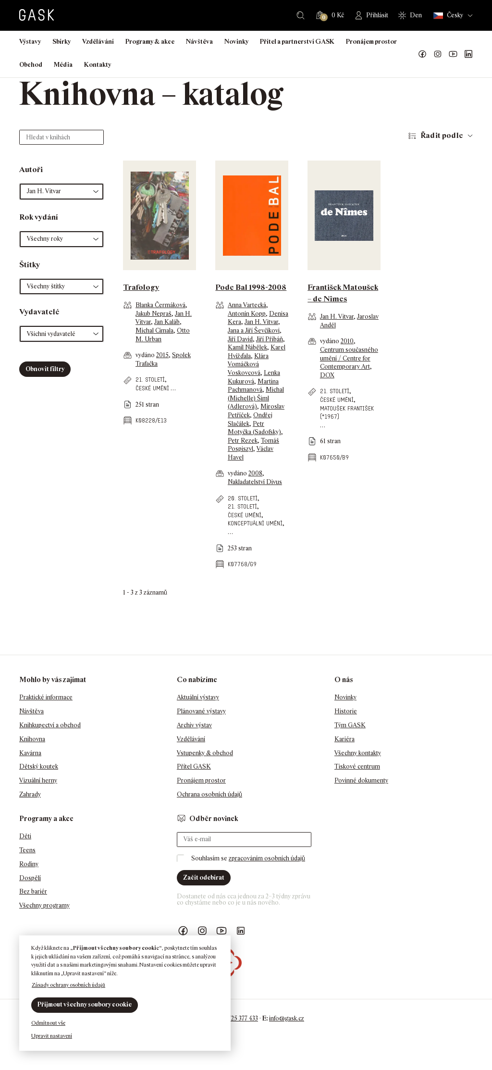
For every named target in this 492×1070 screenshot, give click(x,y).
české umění (152, 388)
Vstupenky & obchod (205, 753)
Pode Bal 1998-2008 (250, 287)
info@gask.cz (286, 1018)
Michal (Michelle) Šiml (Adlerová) (256, 398)
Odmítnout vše (48, 1023)
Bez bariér (33, 891)
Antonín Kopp (247, 313)
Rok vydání (38, 217)
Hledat (300, 15)
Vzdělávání (98, 41)
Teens (27, 850)
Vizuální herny (38, 780)
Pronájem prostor (371, 41)
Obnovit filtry (44, 369)
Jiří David (240, 339)
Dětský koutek (38, 766)
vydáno (145, 355)
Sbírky (61, 41)
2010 (347, 341)
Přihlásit (377, 15)
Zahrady (30, 794)
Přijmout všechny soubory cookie (84, 1004)
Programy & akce (149, 41)
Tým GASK (350, 725)
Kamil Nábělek (247, 347)
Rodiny (28, 864)
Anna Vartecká (247, 305)
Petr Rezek (243, 440)
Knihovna (32, 739)
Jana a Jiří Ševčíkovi (254, 330)
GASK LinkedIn (468, 54)
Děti (25, 836)
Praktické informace (46, 697)
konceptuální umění (255, 523)
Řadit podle (441, 135)
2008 (255, 473)
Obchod (30, 64)
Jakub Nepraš (153, 313)
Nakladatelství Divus (255, 481)
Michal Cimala (154, 330)
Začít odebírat (203, 877)
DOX (327, 375)
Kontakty (97, 64)
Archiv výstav (194, 725)
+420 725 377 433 (235, 1018)
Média (63, 64)
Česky (448, 15)
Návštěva (199, 41)
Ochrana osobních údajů (209, 794)
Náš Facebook (422, 54)
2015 (162, 355)
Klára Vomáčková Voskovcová (248, 364)
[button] (61, 191)
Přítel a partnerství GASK (297, 41)
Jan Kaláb (167, 321)
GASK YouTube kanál (453, 54)
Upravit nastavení (51, 1036)
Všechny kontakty (357, 753)
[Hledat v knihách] (61, 137)
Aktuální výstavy (198, 697)
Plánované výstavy (201, 711)
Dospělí (30, 878)
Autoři (31, 169)
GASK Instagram (437, 54)
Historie (345, 711)
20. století (243, 498)
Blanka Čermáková (160, 305)
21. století (150, 379)
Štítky (29, 264)
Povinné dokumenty (361, 780)
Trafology (141, 287)
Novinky (236, 41)
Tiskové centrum (357, 766)
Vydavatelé (39, 311)
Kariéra (344, 739)
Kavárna (30, 753)
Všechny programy (44, 905)
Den (416, 15)
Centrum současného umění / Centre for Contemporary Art (349, 358)
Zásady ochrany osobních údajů (68, 985)
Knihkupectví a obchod (50, 725)
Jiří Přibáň (269, 339)
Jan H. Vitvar (261, 321)
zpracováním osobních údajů (267, 858)
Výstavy (30, 41)
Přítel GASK (194, 766)
